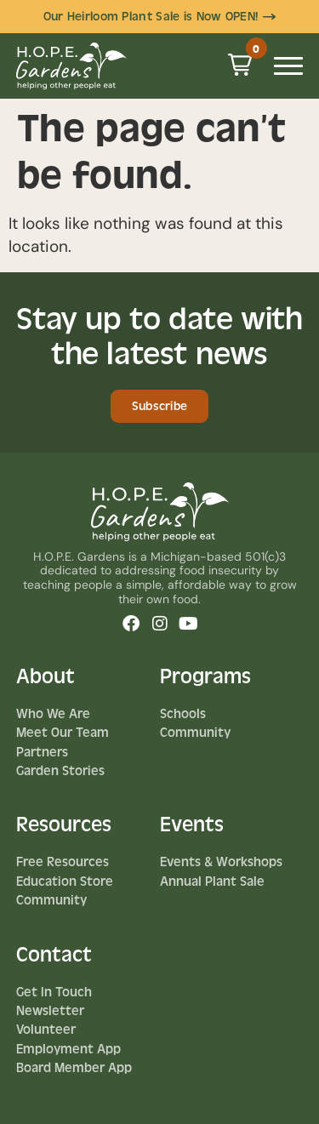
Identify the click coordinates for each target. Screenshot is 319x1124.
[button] (240, 65)
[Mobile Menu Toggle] (288, 66)
